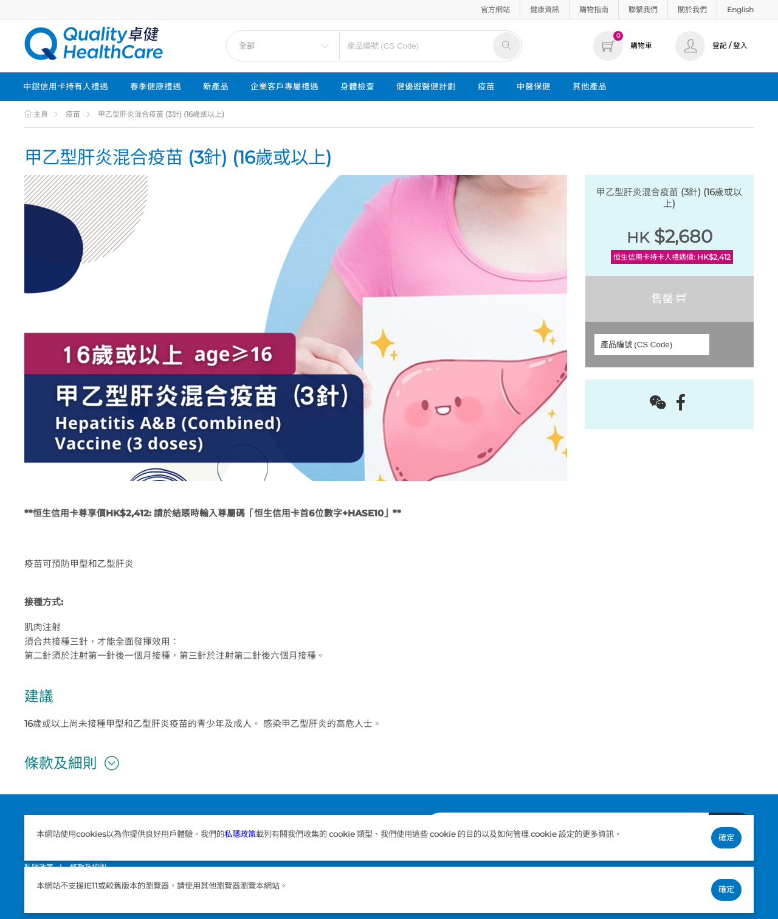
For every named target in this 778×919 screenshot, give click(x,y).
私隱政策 (240, 834)
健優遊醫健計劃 (426, 86)
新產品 (216, 86)
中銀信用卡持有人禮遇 (65, 86)
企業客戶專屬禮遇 (284, 86)
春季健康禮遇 (155, 86)
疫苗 (486, 86)
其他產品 (590, 86)
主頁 (36, 114)
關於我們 (692, 9)
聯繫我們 (643, 9)
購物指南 (593, 9)
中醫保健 (534, 86)
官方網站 (495, 9)
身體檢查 (357, 86)
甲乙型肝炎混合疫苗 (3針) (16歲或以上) (161, 114)
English (740, 9)
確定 (726, 837)
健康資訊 (544, 9)
